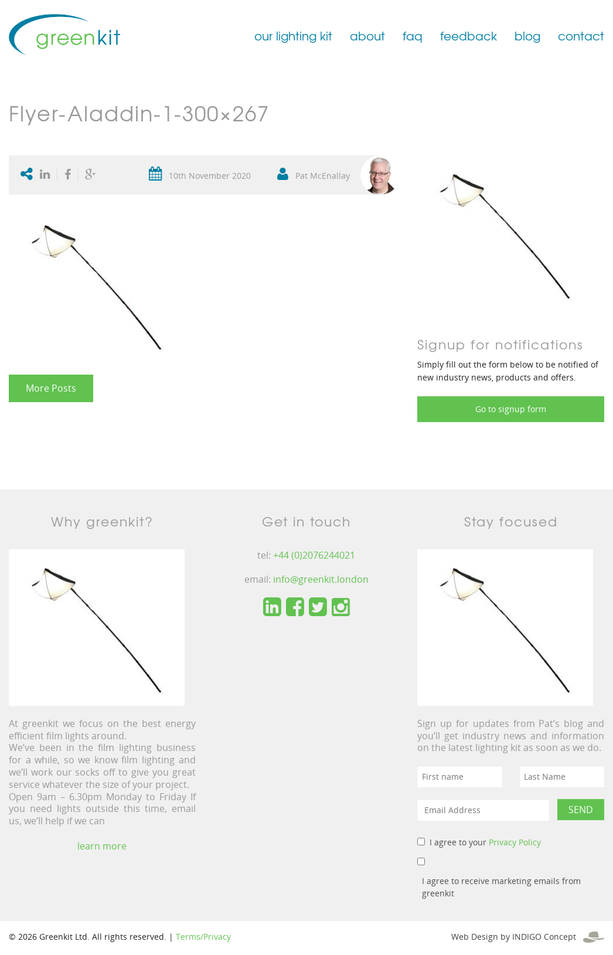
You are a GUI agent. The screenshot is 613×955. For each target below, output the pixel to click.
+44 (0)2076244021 (314, 555)
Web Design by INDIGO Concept (527, 936)
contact (581, 35)
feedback (468, 35)
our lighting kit (293, 35)
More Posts (51, 388)
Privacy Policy (515, 842)
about (367, 35)
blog (527, 35)
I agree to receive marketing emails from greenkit (501, 887)
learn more (102, 846)
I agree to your (485, 842)
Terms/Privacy (203, 936)
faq (413, 35)
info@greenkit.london (321, 579)
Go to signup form (510, 408)
